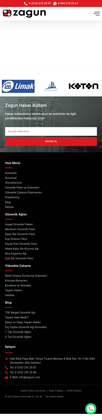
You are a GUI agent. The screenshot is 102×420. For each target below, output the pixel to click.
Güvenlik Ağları (16, 214)
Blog (8, 302)
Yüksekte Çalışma (18, 266)
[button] (96, 14)
